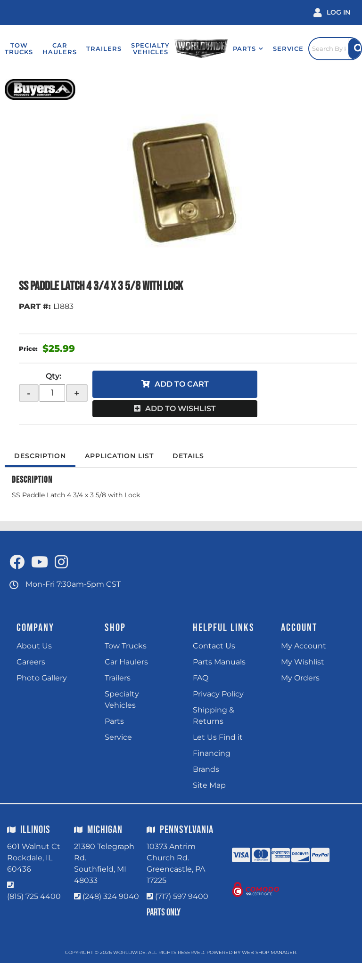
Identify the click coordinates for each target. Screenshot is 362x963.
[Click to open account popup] (331, 12)
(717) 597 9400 (181, 896)
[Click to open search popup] (335, 48)
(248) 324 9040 (110, 896)
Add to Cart (182, 384)
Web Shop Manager (269, 952)
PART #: (35, 306)
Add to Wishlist (180, 408)
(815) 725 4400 (34, 896)
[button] (248, 48)
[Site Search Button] (355, 48)
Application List (119, 456)
